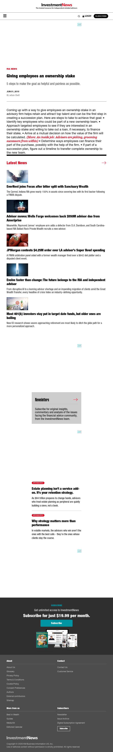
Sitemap (10, 700)
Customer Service (65, 671)
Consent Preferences (16, 688)
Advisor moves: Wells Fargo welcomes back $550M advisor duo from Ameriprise (53, 218)
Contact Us (62, 667)
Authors (10, 692)
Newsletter (62, 714)
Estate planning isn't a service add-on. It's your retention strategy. (55, 491)
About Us (11, 667)
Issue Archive (63, 718)
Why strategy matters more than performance (53, 523)
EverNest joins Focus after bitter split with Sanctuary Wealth (47, 186)
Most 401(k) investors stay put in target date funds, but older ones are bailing (54, 316)
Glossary (10, 671)
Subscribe (64, 728)
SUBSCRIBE (101, 16)
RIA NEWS (12, 69)
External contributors (16, 696)
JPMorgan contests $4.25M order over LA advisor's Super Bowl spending (56, 250)
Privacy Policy (13, 675)
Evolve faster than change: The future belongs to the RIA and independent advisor (56, 282)
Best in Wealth (13, 714)
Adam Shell (14, 95)
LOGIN (86, 16)
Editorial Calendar (14, 727)
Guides (10, 718)
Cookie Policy (13, 684)
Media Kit (11, 723)
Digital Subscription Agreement (71, 723)
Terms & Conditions (15, 679)
